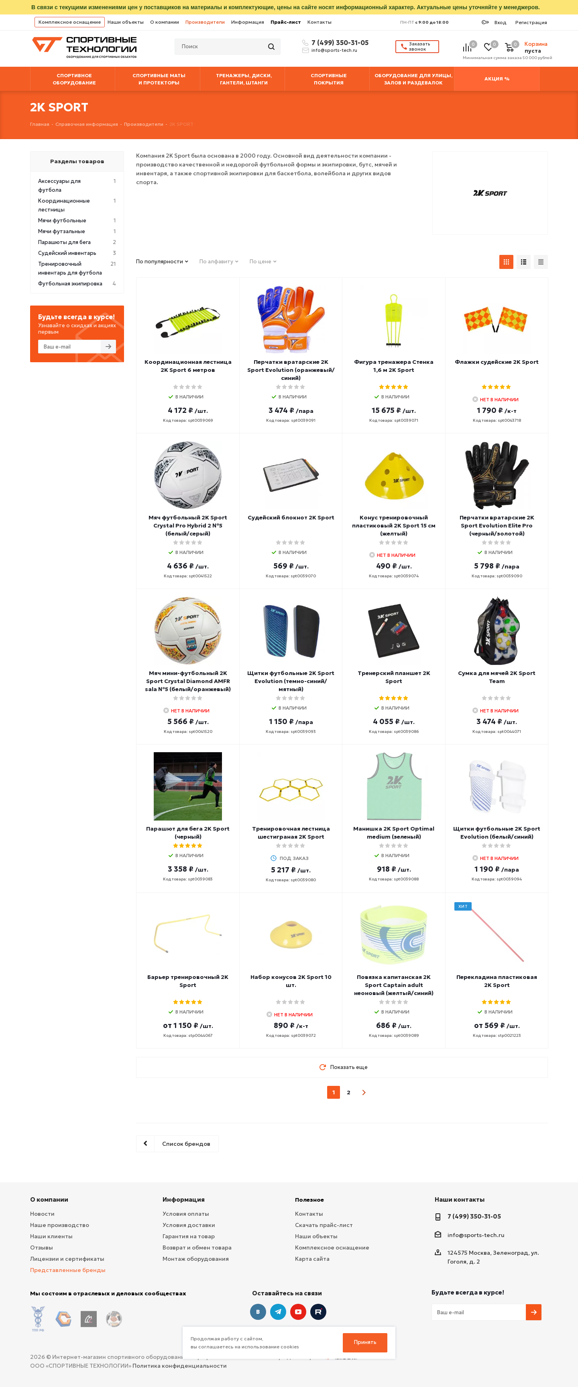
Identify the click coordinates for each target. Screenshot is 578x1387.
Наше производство (59, 1225)
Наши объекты (126, 22)
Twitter (318, 1312)
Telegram (278, 1312)
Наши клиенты (51, 1236)
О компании (164, 22)
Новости (42, 1213)
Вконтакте (258, 1312)
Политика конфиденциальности (179, 1359)
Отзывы (41, 1247)
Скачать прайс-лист (324, 1225)
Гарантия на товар (189, 1236)
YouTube (298, 1312)
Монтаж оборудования (196, 1258)
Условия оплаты (186, 1213)
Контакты (319, 22)
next (364, 1092)
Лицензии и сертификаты (67, 1258)
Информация (247, 22)
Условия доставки (189, 1225)
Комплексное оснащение (70, 22)
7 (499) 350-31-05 (338, 43)
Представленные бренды (68, 1270)
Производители (205, 22)
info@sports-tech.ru (334, 50)
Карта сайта (312, 1258)
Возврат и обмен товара (197, 1247)
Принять (365, 1342)
